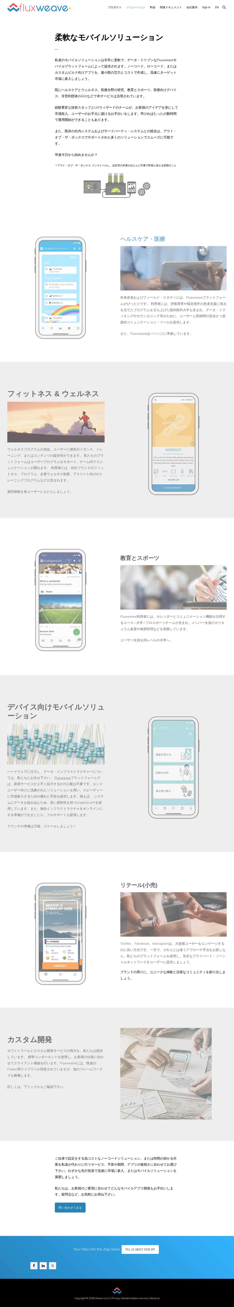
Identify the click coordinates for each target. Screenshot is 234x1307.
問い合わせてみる (70, 1208)
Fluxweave (62, 779)
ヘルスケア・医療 (142, 241)
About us (155, 1298)
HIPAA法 (156, 335)
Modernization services (135, 1298)
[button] (224, 7)
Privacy (116, 1298)
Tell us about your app (140, 1249)
